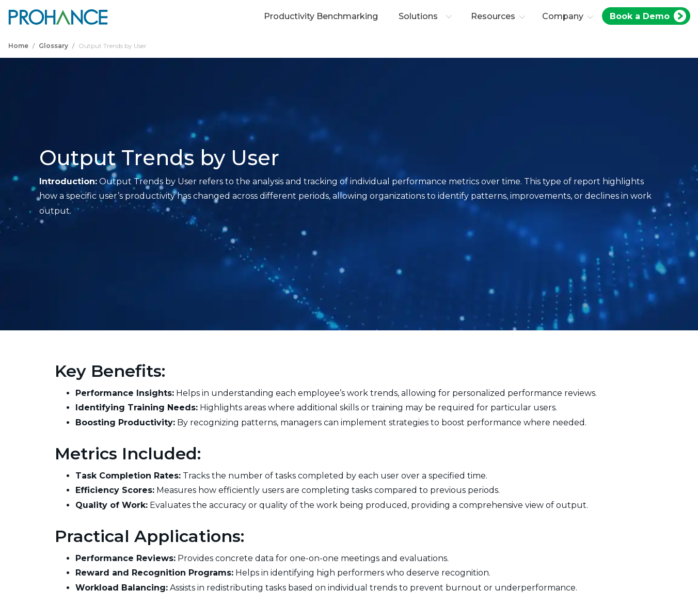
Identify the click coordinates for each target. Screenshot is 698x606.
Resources (493, 16)
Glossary (53, 46)
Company (562, 16)
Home (18, 46)
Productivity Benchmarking (321, 16)
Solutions (425, 16)
